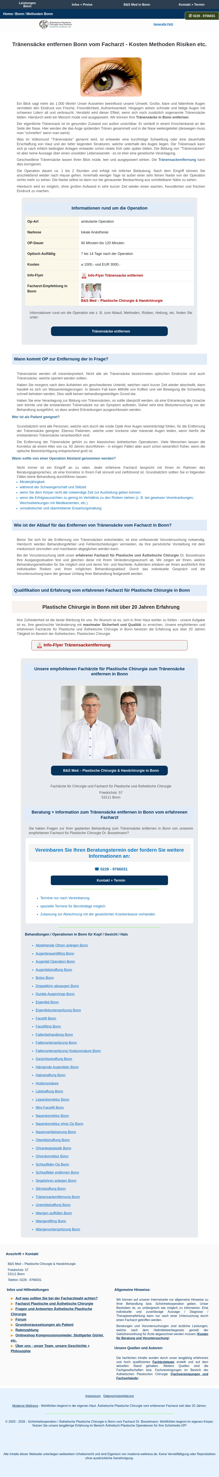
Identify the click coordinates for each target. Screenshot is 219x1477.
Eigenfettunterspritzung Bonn (58, 1010)
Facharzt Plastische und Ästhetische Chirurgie (54, 1304)
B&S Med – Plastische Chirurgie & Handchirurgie (122, 301)
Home (8, 14)
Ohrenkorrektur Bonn (52, 1156)
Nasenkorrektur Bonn (52, 1116)
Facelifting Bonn (48, 1026)
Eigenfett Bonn (47, 1002)
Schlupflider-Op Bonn (52, 1164)
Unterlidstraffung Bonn (53, 1205)
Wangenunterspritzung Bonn (58, 1229)
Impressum (93, 1396)
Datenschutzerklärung (118, 1396)
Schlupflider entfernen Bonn (57, 1172)
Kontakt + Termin (111, 880)
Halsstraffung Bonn (50, 1075)
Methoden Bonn (39, 14)
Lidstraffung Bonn (49, 1091)
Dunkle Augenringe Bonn (55, 994)
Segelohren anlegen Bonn (56, 1181)
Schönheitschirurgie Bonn (31, 1443)
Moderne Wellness (25, 1405)
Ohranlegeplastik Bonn (53, 1148)
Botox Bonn (45, 978)
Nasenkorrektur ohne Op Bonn (59, 1124)
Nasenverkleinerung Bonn (56, 1132)
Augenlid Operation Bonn (55, 961)
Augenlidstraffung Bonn (54, 970)
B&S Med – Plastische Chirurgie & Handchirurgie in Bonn (111, 771)
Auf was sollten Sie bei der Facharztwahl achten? (56, 1298)
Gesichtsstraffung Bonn (54, 1059)
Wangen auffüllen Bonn (54, 1213)
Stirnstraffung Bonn (51, 1189)
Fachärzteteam (163, 1362)
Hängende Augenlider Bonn (57, 1067)
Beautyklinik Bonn (26, 1433)
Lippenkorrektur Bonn (52, 1099)
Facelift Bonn (46, 1018)
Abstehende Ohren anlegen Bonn (62, 945)
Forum (20, 1319)
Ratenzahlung (26, 1330)
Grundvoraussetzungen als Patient (44, 1325)
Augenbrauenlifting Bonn (55, 953)
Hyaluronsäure (47, 1083)
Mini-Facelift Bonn (50, 1108)
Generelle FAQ (163, 24)
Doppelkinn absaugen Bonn (57, 986)
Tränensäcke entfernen (111, 331)
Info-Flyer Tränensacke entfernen (115, 275)
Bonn (19, 14)
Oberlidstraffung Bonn (53, 1140)
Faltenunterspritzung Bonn (56, 1043)
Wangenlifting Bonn (51, 1221)
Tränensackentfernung (177, 160)
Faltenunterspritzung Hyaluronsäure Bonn (68, 1051)
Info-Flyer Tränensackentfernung (77, 645)
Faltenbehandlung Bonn (54, 1035)
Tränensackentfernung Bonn (58, 1197)
